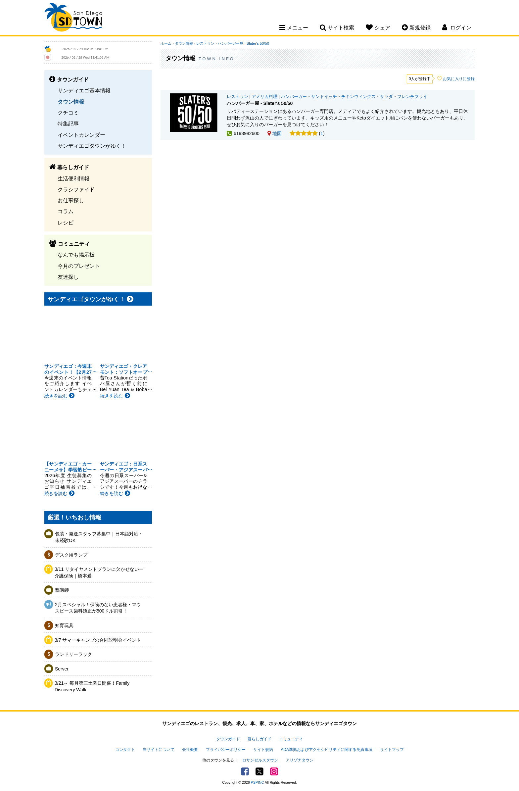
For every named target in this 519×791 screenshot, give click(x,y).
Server (62, 668)
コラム (65, 211)
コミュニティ (291, 739)
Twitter (259, 771)
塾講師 (62, 590)
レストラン (205, 43)
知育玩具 (64, 625)
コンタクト (125, 749)
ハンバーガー (294, 96)
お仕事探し (71, 200)
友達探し (68, 277)
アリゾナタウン (299, 760)
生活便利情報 (73, 178)
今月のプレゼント (79, 266)
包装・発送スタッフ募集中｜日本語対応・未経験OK (99, 537)
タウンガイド (228, 739)
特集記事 (68, 123)
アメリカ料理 (264, 96)
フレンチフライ (412, 96)
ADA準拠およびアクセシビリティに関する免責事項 (326, 749)
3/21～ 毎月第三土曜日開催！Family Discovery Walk (92, 686)
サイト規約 (263, 749)
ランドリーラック (73, 654)
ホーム (166, 43)
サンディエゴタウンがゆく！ (92, 146)
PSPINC (257, 782)
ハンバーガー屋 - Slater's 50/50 (243, 43)
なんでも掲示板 (76, 255)
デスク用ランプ (71, 555)
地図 (274, 133)
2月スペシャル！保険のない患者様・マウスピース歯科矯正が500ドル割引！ (98, 608)
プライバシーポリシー (226, 749)
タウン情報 (71, 102)
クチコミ (68, 113)
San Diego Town (73, 18)
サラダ (386, 96)
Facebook (245, 771)
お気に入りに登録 (459, 78)
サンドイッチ (324, 96)
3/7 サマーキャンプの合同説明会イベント (98, 640)
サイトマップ (392, 749)
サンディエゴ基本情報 (84, 90)
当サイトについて (158, 749)
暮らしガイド (259, 739)
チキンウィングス (358, 96)
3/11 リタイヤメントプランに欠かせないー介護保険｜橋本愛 (99, 572)
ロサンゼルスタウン (260, 760)
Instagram (274, 771)
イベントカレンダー (81, 135)
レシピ (65, 222)
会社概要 (190, 749)
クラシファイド (76, 189)
